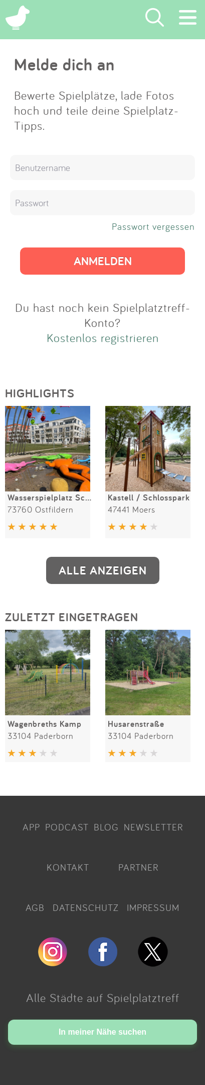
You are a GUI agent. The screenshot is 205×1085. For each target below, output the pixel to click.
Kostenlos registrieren (103, 337)
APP (31, 827)
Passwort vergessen (153, 226)
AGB (35, 907)
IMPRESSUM (153, 907)
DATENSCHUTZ (86, 907)
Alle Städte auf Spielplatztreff (102, 997)
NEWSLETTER (153, 827)
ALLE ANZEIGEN (103, 570)
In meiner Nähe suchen (102, 1032)
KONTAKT (68, 867)
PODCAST (67, 827)
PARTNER (138, 867)
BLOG (106, 827)
